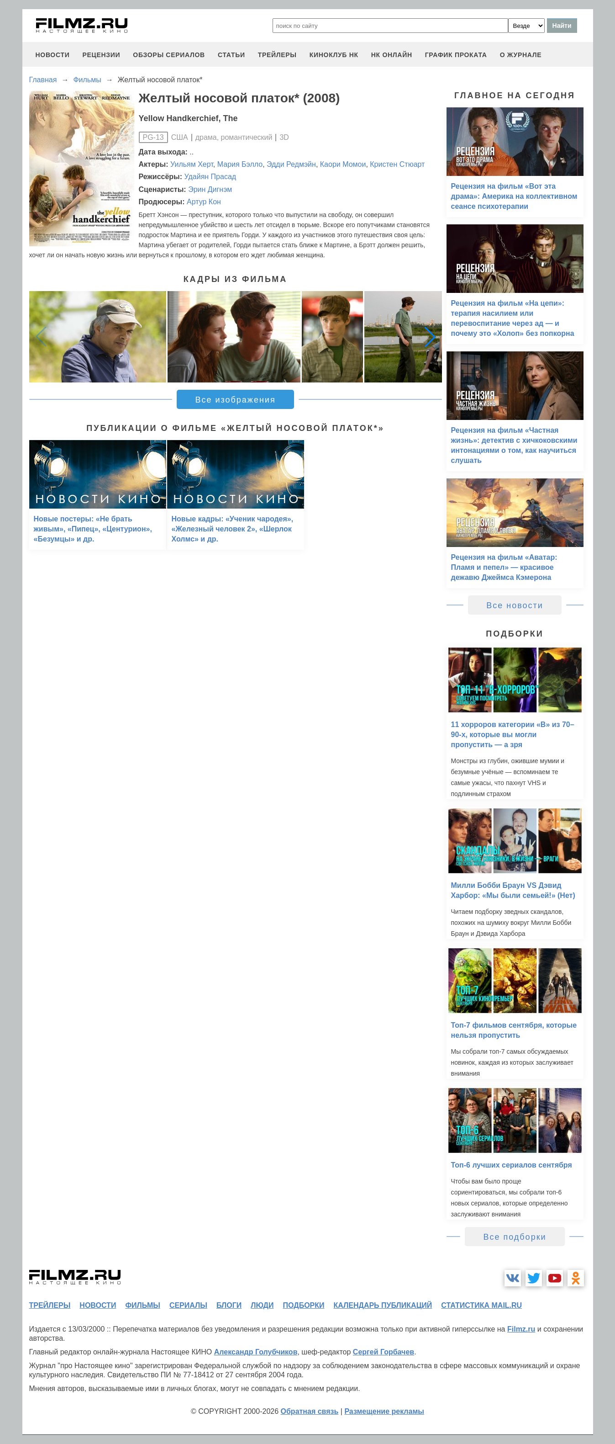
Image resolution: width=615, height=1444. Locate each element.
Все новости (514, 605)
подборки (304, 1305)
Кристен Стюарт (397, 164)
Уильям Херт (191, 164)
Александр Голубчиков (256, 1352)
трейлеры (277, 54)
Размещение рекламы (384, 1411)
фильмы (142, 1305)
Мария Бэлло (240, 164)
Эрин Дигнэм (210, 189)
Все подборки (514, 1237)
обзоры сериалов (169, 54)
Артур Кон (204, 202)
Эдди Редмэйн (291, 164)
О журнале (521, 54)
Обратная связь (310, 1411)
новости (53, 54)
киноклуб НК (334, 54)
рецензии (101, 54)
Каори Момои (343, 164)
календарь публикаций (383, 1305)
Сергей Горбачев (383, 1352)
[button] (430, 337)
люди (262, 1305)
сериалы (188, 1305)
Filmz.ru (521, 1329)
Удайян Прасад (210, 176)
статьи (231, 54)
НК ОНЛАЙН (391, 54)
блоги (229, 1305)
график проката (456, 54)
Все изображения (235, 399)
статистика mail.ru (481, 1305)
